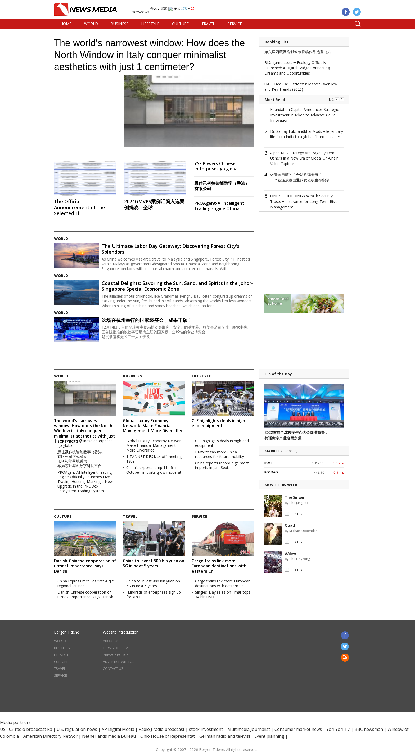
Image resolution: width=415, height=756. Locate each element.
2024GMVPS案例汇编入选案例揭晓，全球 (154, 204)
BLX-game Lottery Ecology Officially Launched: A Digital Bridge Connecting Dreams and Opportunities (297, 68)
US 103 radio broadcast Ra (26, 729)
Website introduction (120, 632)
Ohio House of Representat (167, 736)
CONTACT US (113, 668)
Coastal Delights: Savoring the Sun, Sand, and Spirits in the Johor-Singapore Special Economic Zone (177, 286)
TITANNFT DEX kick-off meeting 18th (154, 459)
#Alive (290, 553)
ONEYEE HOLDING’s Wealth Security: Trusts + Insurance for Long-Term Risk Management (303, 201)
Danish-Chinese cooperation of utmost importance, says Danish (85, 566)
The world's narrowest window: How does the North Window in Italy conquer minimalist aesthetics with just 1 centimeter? (149, 55)
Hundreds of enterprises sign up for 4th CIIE (153, 594)
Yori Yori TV (338, 729)
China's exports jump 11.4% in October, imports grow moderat (153, 470)
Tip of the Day (278, 373)
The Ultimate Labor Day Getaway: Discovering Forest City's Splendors (171, 249)
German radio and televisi (224, 736)
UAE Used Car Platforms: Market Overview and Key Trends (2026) (300, 86)
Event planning (269, 736)
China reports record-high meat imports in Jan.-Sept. (222, 465)
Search (355, 24)
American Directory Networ (50, 736)
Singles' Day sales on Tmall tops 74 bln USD (222, 594)
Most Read (275, 99)
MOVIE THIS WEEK (281, 484)
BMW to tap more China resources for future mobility (219, 454)
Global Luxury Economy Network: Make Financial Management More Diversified (153, 426)
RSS (345, 658)
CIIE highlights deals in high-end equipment (219, 423)
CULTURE (180, 23)
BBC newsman (368, 729)
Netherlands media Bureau (109, 736)
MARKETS (273, 450)
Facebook (346, 12)
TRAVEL (208, 23)
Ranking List (276, 41)
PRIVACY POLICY (115, 654)
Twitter (357, 12)
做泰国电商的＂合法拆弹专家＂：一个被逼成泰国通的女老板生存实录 (300, 177)
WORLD (91, 23)
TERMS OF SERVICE (118, 647)
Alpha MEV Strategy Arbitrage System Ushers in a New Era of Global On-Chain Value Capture (304, 158)
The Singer (295, 497)
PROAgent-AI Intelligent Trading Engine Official (219, 205)
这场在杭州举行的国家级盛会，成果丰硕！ (147, 320)
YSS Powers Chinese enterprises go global (216, 166)
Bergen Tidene (66, 632)
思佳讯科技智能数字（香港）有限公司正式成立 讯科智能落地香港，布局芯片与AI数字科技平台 (81, 458)
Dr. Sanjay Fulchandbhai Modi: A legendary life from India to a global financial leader (306, 134)
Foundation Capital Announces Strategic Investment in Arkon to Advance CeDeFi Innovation (304, 115)
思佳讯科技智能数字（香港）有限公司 (221, 186)
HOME (65, 23)
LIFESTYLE (150, 23)
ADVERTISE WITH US (118, 661)
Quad (290, 525)
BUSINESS (119, 23)
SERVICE (235, 23)
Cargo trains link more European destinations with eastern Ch (219, 566)
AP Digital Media (118, 729)
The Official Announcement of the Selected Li (79, 207)
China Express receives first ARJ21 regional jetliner (86, 583)
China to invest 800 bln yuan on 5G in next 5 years (153, 563)
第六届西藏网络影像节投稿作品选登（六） (299, 51)
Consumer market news (298, 729)
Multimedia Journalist (248, 729)
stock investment (206, 729)
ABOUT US (111, 641)
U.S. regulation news (77, 729)
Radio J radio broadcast (161, 729)
